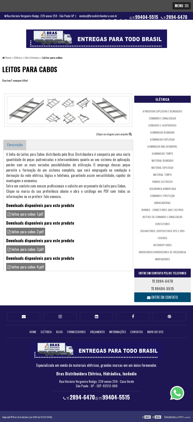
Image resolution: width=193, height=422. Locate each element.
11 (174, 17)
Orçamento (97, 330)
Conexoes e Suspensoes (162, 125)
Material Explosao (162, 167)
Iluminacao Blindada (162, 132)
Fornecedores (76, 330)
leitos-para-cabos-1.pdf (25, 214)
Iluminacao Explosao (162, 139)
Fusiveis (162, 237)
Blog (59, 330)
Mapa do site (155, 330)
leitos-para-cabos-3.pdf (25, 249)
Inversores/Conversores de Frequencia (162, 251)
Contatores (162, 223)
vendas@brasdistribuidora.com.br (98, 16)
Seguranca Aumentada (162, 188)
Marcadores (162, 259)
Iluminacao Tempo (162, 153)
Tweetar (8, 86)
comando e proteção (162, 195)
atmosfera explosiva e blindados (162, 111)
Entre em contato (162, 296)
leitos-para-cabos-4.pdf (25, 266)
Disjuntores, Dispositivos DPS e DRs (162, 230)
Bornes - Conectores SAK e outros (163, 209)
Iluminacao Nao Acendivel (162, 146)
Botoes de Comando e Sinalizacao (162, 216)
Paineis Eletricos (162, 181)
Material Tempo (162, 174)
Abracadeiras (162, 202)
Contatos (136, 330)
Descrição (15, 145)
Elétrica (162, 98)
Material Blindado (162, 160)
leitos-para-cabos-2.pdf (25, 231)
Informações (117, 330)
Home (32, 330)
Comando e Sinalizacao (162, 118)
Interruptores (162, 244)
